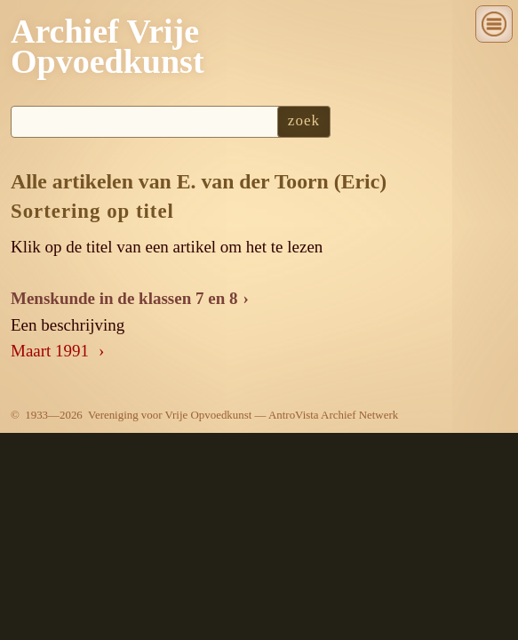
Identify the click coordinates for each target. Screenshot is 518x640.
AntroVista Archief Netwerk (333, 414)
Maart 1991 (52, 350)
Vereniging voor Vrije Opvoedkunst (169, 414)
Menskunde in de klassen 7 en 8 (124, 298)
